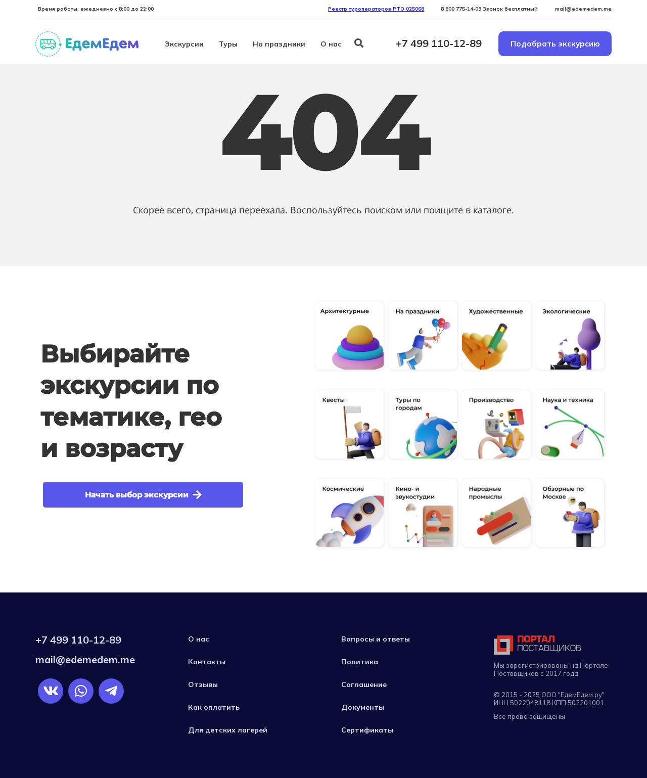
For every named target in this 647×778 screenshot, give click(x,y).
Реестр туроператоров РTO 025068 (376, 9)
